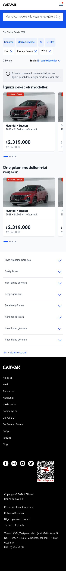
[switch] (61, 5)
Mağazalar (8, 398)
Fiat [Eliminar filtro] (8, 51)
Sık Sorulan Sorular (13, 425)
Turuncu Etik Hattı (14, 526)
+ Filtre (50, 42)
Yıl (41, 42)
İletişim (7, 438)
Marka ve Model (26, 42)
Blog (5, 445)
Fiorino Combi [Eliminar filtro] (27, 51)
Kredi (5, 385)
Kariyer (6, 431)
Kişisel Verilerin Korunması (18, 508)
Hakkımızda (9, 405)
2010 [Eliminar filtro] (46, 51)
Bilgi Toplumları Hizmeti (17, 519)
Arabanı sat (9, 391)
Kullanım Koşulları (14, 513)
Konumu (8, 42)
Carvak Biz (8, 418)
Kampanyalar (10, 411)
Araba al (7, 378)
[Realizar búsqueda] (59, 17)
